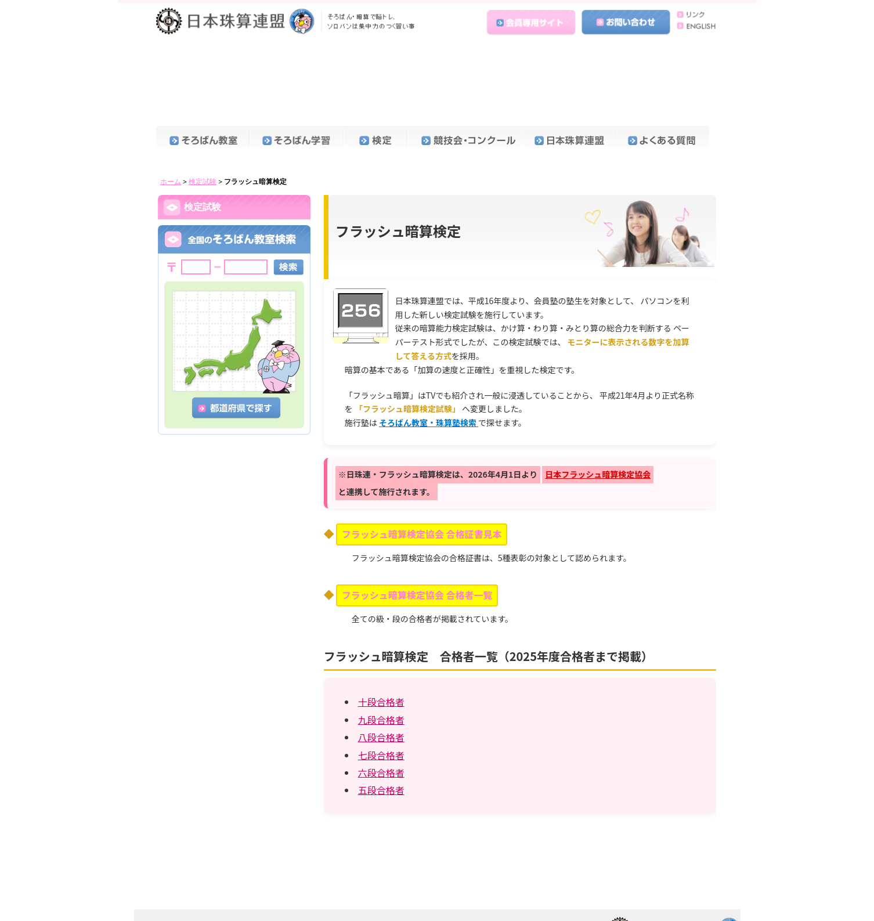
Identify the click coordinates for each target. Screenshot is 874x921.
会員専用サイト (533, 19)
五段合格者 (381, 710)
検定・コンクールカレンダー (229, 176)
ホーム (170, 102)
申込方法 (195, 343)
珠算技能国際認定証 (214, 367)
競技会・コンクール (465, 62)
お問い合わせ (626, 19)
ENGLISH (694, 25)
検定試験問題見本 (210, 293)
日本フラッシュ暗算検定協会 (598, 394)
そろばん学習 (296, 62)
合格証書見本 (202, 151)
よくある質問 (664, 62)
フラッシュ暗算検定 (214, 392)
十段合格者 (381, 622)
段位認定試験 (202, 262)
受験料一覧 (199, 318)
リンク (694, 13)
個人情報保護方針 (330, 893)
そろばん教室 (203, 62)
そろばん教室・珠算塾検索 (428, 343)
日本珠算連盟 (288, 20)
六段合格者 (381, 693)
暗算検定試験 (202, 231)
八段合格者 (381, 657)
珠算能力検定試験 (210, 201)
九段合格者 (381, 640)
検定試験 (202, 102)
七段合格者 (381, 675)
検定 (376, 62)
